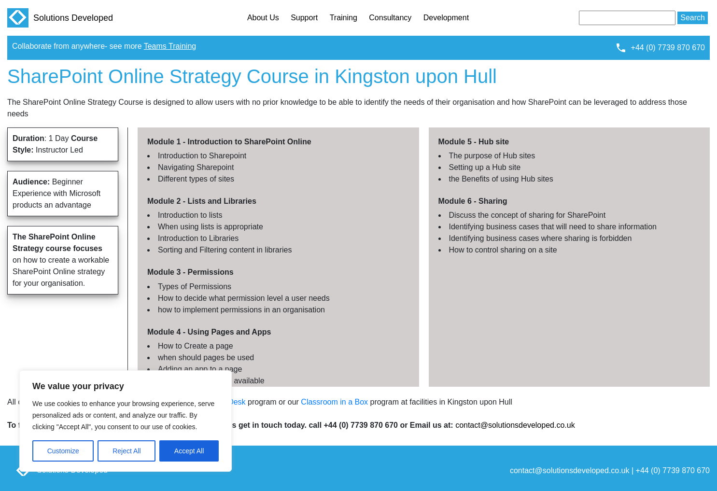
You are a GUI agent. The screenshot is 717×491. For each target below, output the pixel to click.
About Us (263, 18)
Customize (63, 451)
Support (304, 18)
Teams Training (170, 46)
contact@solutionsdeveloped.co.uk (515, 425)
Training (343, 18)
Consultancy (390, 18)
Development (446, 18)
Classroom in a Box (334, 402)
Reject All (126, 451)
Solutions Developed (60, 18)
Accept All (189, 451)
